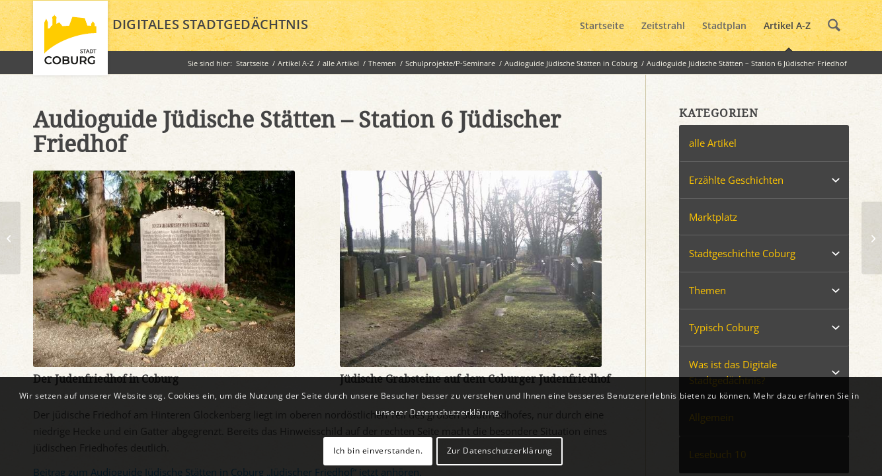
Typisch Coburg (724, 327)
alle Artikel (713, 142)
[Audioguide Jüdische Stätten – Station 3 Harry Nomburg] (10, 238)
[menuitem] (602, 26)
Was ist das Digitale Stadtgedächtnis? (733, 372)
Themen (707, 290)
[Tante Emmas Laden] (872, 238)
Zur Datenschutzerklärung (500, 450)
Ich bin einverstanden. (377, 450)
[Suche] (834, 26)
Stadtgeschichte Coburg (742, 253)
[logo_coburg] (70, 44)
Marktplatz (713, 216)
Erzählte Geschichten (736, 179)
